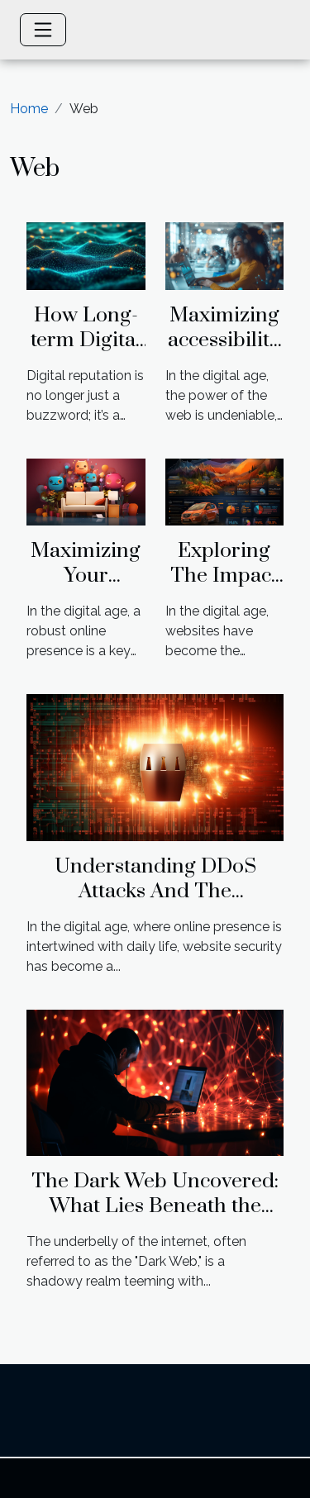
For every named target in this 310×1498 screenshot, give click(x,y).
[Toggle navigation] (43, 29)
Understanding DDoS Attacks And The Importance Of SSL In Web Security (155, 903)
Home (29, 109)
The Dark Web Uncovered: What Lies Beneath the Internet (155, 1206)
